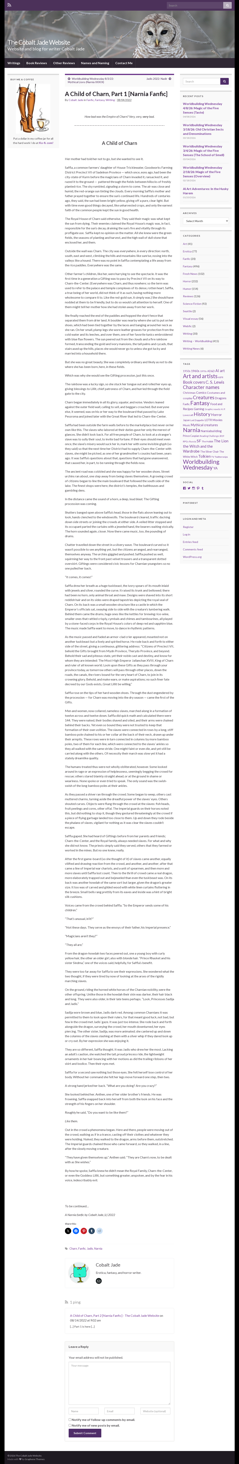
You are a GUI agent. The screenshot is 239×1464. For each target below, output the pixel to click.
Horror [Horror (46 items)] (216, 415)
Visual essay (190, 318)
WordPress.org (192, 556)
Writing (110, 100)
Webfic (187, 326)
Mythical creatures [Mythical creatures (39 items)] (204, 425)
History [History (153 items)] (202, 414)
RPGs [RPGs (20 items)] (186, 441)
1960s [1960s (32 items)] (195, 371)
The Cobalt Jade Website (38, 42)
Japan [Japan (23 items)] (186, 420)
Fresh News (190, 273)
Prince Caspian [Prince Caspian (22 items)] (191, 435)
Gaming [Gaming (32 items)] (199, 409)
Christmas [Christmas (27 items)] (189, 392)
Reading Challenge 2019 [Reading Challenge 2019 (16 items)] (212, 436)
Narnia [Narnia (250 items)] (191, 430)
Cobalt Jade (76, 100)
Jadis (90, 1248)
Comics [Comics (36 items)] (201, 392)
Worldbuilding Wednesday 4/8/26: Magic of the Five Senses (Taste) (202, 108)
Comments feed (193, 549)
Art (185, 243)
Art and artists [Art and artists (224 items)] (200, 376)
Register (188, 527)
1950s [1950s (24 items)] (186, 371)
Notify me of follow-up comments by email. (103, 1419)
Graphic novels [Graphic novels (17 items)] (212, 409)
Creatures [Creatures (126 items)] (203, 397)
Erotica (187, 251)
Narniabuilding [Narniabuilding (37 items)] (211, 431)
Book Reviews (36, 63)
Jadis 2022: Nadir (156, 78)
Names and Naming (95, 63)
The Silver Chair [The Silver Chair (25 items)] (209, 451)
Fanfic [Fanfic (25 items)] (186, 404)
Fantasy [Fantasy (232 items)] (200, 403)
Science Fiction (192, 303)
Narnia (98, 1248)
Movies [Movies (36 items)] (217, 420)
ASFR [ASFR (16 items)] (220, 377)
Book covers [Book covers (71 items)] (194, 382)
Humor (187, 288)
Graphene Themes (35, 1459)
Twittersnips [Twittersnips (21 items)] (221, 456)
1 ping (73, 1302)
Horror (187, 281)
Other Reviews (64, 63)
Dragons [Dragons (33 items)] (220, 398)
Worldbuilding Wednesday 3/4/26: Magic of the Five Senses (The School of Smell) (203, 150)
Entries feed (190, 542)
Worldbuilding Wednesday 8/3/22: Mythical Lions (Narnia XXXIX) (91, 80)
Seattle (187, 311)
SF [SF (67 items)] (199, 440)
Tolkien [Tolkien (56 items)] (204, 456)
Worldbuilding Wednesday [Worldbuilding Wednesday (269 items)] (201, 464)
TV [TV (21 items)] (212, 456)
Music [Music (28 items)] (186, 425)
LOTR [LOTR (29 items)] (208, 420)
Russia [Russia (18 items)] (192, 441)
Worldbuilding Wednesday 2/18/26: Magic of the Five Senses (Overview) (202, 172)
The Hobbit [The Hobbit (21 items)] (207, 441)
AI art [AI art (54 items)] (220, 371)
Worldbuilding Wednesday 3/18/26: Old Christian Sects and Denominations (203, 129)
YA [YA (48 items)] (215, 468)
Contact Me (124, 63)
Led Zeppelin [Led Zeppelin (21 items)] (197, 420)
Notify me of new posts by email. (96, 1425)
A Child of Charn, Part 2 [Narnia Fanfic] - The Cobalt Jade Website (114, 1315)
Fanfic (90, 100)
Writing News (191, 348)
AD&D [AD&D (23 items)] (211, 371)
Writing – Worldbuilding (197, 341)
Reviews (188, 296)
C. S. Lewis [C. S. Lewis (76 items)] (215, 382)
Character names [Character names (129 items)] (201, 387)
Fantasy (99, 100)
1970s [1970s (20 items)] (203, 371)
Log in (186, 534)
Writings (13, 63)
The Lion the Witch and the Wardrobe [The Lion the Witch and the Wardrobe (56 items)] (205, 446)
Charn (73, 1248)
